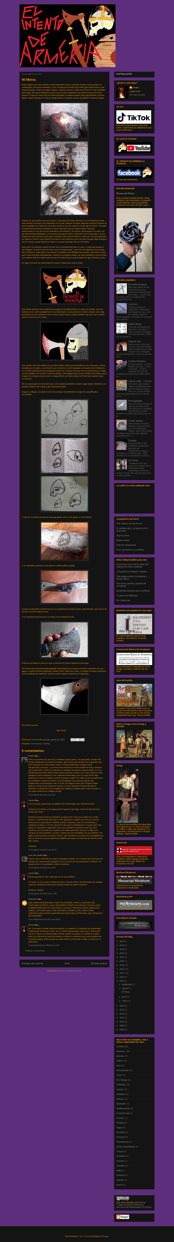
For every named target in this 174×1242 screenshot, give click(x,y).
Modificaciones (123, 1108)
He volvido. (133, 460)
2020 (122, 961)
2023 (122, 949)
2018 (122, 969)
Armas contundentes (125, 1146)
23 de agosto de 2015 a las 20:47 (42, 850)
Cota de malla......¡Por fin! (140, 381)
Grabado (120, 1094)
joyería (119, 1185)
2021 (122, 957)
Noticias (46, 744)
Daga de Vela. (134, 341)
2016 (122, 977)
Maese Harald (122, 540)
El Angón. (132, 440)
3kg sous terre (122, 535)
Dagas (119, 1127)
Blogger (105, 1236)
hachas (119, 1089)
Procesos (120, 1137)
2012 (122, 1014)
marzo (125, 1001)
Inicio (67, 963)
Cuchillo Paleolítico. (137, 361)
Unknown (32, 899)
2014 (122, 1006)
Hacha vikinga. (135, 324)
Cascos (119, 1151)
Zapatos (120, 1180)
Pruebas (120, 1123)
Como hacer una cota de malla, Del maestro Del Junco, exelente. (132, 565)
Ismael (31, 800)
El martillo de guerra (137, 284)
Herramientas (36, 744)
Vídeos (119, 1061)
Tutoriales (120, 1084)
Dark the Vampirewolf (126, 545)
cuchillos (120, 1046)
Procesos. (120, 1051)
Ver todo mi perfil (137, 95)
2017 (122, 973)
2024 (122, 945)
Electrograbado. (135, 401)
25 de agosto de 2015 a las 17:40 (42, 893)
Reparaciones (122, 1142)
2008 (122, 1029)
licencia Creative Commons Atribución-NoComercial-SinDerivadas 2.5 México (133, 1204)
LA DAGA (132, 304)
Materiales (121, 1104)
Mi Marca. (125, 992)
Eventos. (120, 1118)
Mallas (119, 1170)
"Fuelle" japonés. (136, 421)
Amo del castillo (35, 855)
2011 (122, 1018)
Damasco (120, 1175)
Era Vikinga (121, 1080)
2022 (122, 953)
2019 (122, 965)
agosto (125, 988)
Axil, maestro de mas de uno (129, 523)
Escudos (120, 1161)
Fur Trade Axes (123, 600)
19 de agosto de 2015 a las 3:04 (41, 795)
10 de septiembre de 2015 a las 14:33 (44, 919)
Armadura (120, 1156)
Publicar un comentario (35, 951)
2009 (122, 1025)
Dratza (31, 756)
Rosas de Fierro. (125, 193)
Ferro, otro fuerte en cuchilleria (130, 550)
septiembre (127, 984)
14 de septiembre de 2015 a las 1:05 (43, 945)
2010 (122, 1021)
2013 (122, 1010)
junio (124, 997)
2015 (122, 981)
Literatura (120, 1166)
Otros (118, 1075)
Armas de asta (122, 1113)
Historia (119, 1099)
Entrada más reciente (32, 963)
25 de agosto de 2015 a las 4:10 (41, 868)
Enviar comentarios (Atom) (70, 971)
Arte (118, 1065)
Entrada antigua (99, 963)
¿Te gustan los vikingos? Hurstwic (131, 571)
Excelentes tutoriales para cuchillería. (133, 591)
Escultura (120, 1132)
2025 (122, 941)
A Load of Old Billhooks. (127, 595)
